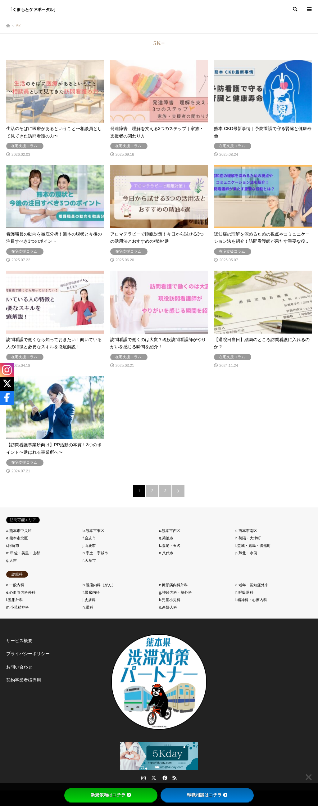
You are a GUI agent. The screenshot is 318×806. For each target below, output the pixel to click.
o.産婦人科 (168, 607)
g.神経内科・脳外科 (175, 592)
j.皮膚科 (89, 600)
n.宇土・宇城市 (95, 553)
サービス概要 (19, 640)
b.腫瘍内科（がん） (99, 585)
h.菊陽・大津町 (248, 538)
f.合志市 (89, 538)
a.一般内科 (15, 585)
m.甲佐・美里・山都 (23, 553)
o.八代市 (166, 553)
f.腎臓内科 (91, 592)
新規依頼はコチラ (111, 795)
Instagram (143, 778)
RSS (174, 778)
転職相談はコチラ (207, 795)
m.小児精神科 (17, 607)
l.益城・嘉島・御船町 (253, 545)
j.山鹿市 (89, 545)
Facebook (164, 778)
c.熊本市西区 (169, 531)
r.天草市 (89, 560)
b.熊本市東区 (93, 531)
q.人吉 (11, 560)
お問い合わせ (19, 666)
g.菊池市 (166, 538)
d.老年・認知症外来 (251, 585)
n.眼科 (88, 607)
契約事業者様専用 (23, 680)
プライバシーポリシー (28, 653)
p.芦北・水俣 (246, 553)
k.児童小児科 (169, 600)
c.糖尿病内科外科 (173, 585)
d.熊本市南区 (246, 531)
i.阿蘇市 (12, 545)
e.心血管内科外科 (20, 592)
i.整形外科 (14, 600)
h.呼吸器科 (244, 592)
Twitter (154, 778)
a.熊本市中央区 (19, 531)
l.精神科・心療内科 (251, 600)
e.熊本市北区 (17, 538)
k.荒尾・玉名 (169, 545)
